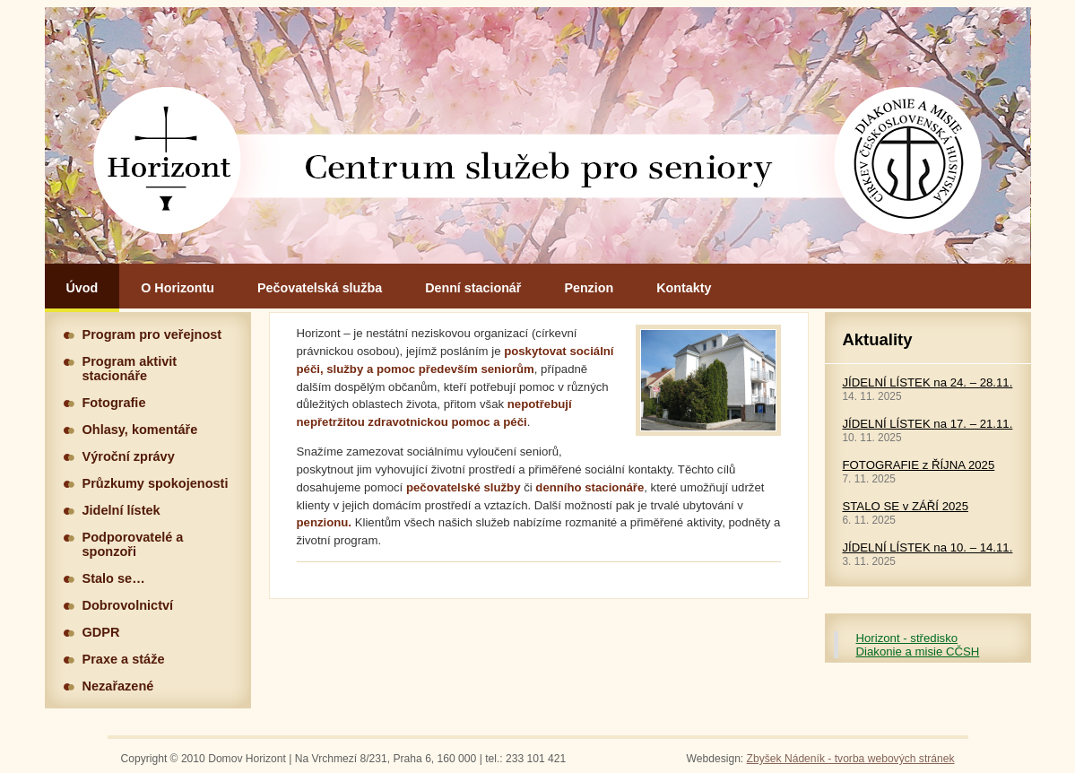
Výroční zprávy (128, 456)
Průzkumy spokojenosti (155, 483)
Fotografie (114, 402)
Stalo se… (113, 578)
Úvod (82, 288)
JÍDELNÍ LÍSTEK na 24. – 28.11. (928, 382)
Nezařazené (118, 686)
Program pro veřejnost (152, 334)
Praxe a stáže (123, 659)
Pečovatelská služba (319, 288)
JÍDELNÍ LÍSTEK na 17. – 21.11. (928, 423)
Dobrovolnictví (128, 605)
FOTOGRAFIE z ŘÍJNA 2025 (919, 465)
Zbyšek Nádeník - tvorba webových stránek (851, 758)
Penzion (588, 288)
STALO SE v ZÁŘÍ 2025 (905, 506)
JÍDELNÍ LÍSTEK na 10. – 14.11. (928, 547)
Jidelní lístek (121, 510)
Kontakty (683, 288)
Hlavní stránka (538, 135)
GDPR (101, 632)
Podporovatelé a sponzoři (133, 544)
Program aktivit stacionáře (130, 368)
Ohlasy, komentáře (140, 429)
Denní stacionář (473, 288)
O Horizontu (177, 288)
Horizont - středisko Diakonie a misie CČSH (918, 644)
